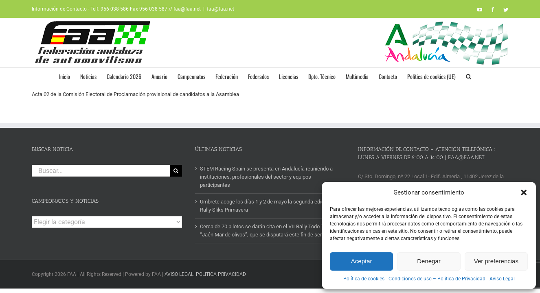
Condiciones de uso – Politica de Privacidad (437, 279)
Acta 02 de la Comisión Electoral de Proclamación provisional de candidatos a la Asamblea (135, 94)
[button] (524, 192)
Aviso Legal (502, 279)
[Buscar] (176, 171)
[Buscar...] (101, 171)
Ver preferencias (496, 261)
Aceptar (361, 261)
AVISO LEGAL (179, 274)
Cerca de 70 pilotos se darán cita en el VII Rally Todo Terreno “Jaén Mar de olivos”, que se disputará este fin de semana (269, 230)
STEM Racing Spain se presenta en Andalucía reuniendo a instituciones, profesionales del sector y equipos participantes (266, 177)
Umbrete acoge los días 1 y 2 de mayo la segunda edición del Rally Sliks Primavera (269, 206)
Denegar (429, 261)
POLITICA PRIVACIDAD (221, 274)
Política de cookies (363, 279)
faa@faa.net (220, 9)
